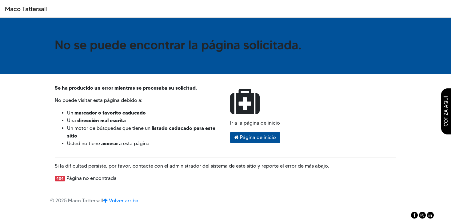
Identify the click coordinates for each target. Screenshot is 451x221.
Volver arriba (120, 201)
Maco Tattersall (26, 9)
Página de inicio (255, 137)
